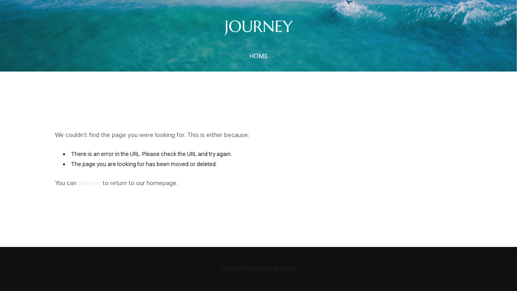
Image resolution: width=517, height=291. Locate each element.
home (258, 56)
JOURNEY (259, 26)
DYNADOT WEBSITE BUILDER (258, 268)
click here (89, 183)
